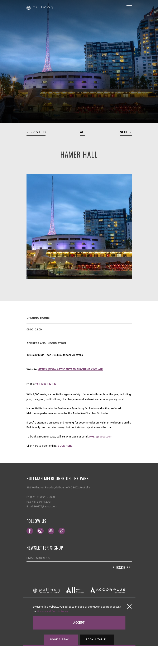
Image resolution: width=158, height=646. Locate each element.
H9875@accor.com (100, 436)
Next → (125, 132)
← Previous (36, 132)
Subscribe (121, 567)
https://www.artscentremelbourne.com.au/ (70, 369)
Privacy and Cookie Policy (52, 611)
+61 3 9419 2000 (45, 496)
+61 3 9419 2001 (41, 501)
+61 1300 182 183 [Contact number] (45, 383)
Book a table (96, 639)
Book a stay (59, 639)
